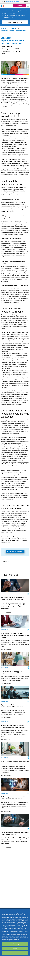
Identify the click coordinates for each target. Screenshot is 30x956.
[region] (15, 932)
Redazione (9, 46)
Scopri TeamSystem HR (15, 551)
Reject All (15, 948)
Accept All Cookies (15, 953)
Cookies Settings (15, 944)
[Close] (28, 910)
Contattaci (19, 5)
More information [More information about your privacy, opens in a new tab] (6, 940)
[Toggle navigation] (28, 6)
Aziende (3, 53)
